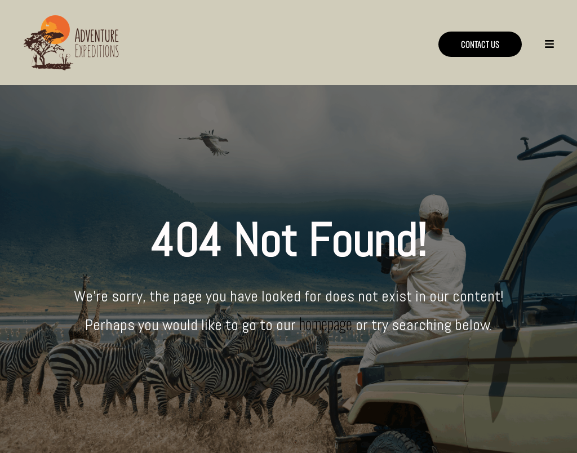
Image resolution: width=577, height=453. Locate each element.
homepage (325, 323)
